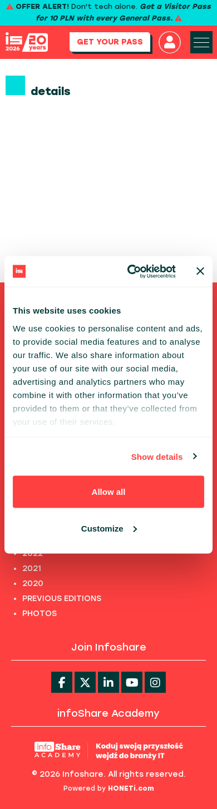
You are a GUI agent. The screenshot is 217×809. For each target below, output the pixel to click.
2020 (32, 583)
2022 (32, 553)
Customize (109, 528)
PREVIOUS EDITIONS (61, 598)
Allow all (109, 492)
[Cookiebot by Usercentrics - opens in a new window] (131, 271)
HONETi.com (131, 788)
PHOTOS (39, 613)
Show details (157, 456)
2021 (31, 568)
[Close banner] (200, 271)
